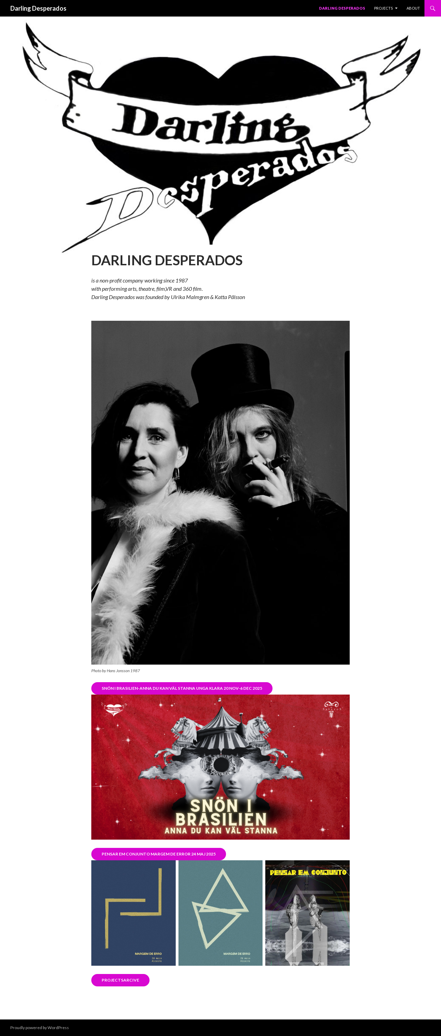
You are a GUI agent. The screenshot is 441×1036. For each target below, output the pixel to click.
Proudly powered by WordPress (39, 1027)
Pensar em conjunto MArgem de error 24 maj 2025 (159, 854)
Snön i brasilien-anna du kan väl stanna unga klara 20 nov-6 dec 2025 (182, 688)
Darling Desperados (38, 8)
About (413, 8)
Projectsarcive (120, 980)
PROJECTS (383, 8)
